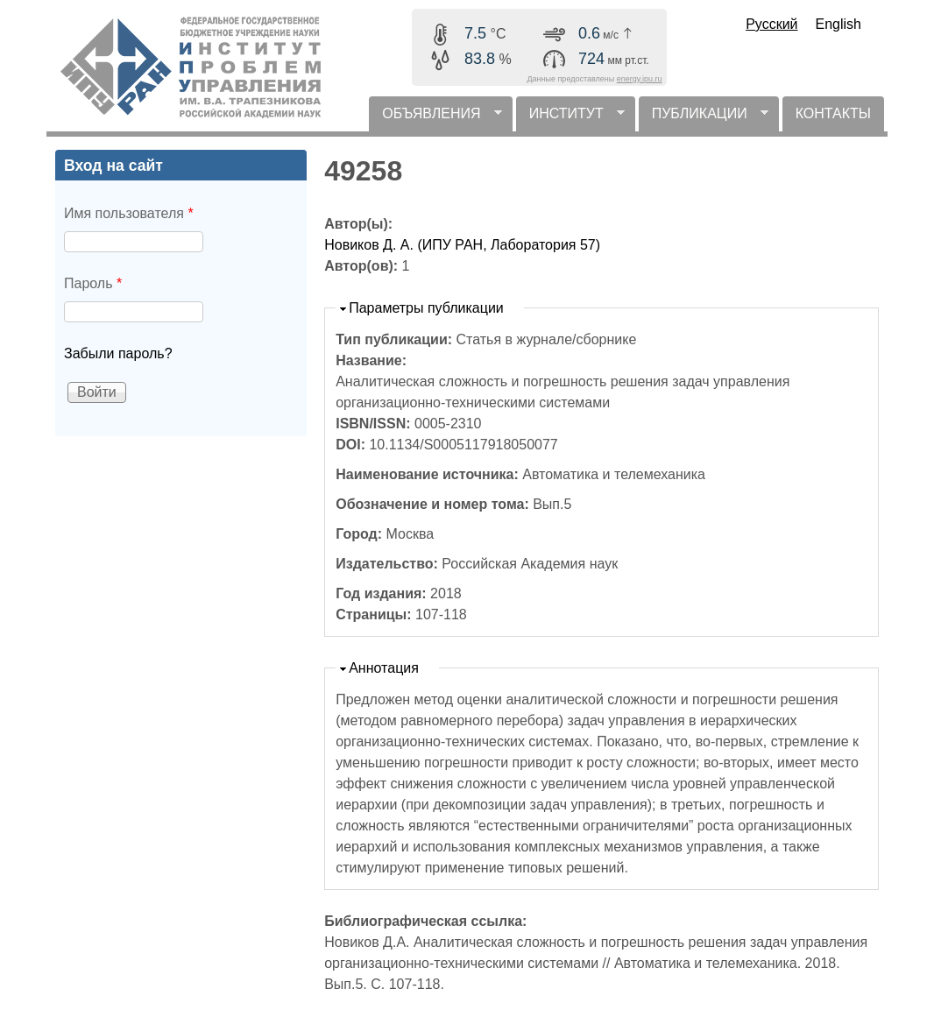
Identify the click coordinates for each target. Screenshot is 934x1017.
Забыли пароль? (118, 353)
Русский (771, 24)
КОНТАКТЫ (833, 113)
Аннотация (384, 667)
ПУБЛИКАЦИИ (703, 118)
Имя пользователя (129, 213)
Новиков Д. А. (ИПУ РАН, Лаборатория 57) (462, 244)
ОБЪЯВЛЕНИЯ (435, 118)
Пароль (93, 283)
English (838, 24)
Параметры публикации (426, 307)
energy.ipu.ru (639, 78)
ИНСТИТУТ (570, 118)
